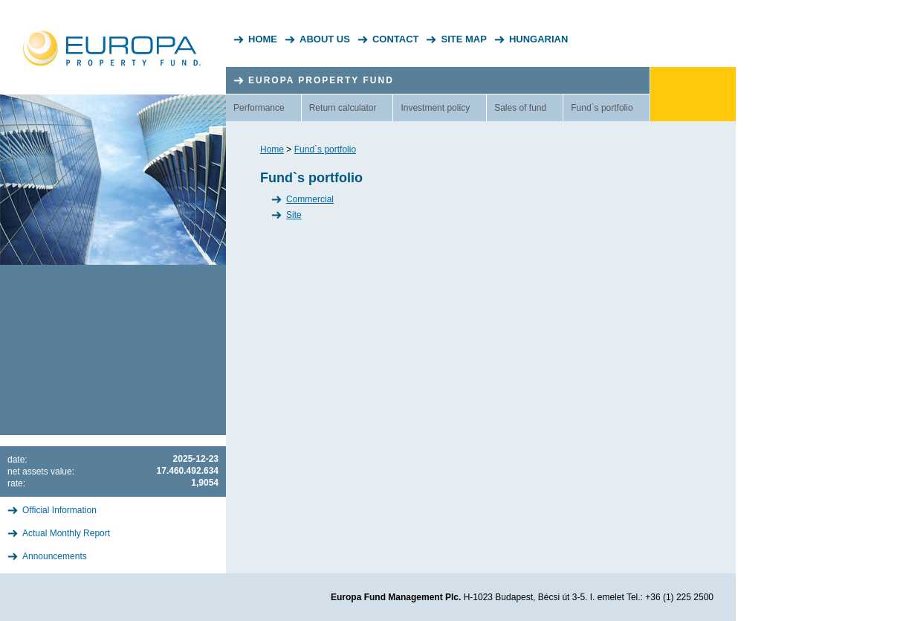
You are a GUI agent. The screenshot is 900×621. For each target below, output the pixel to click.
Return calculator (343, 108)
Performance (259, 108)
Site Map (463, 39)
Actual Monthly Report (66, 533)
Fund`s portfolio (601, 108)
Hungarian (538, 39)
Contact (395, 39)
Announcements (54, 556)
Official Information (59, 510)
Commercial (310, 199)
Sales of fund (520, 108)
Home (262, 39)
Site (294, 215)
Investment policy (435, 108)
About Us (325, 39)
